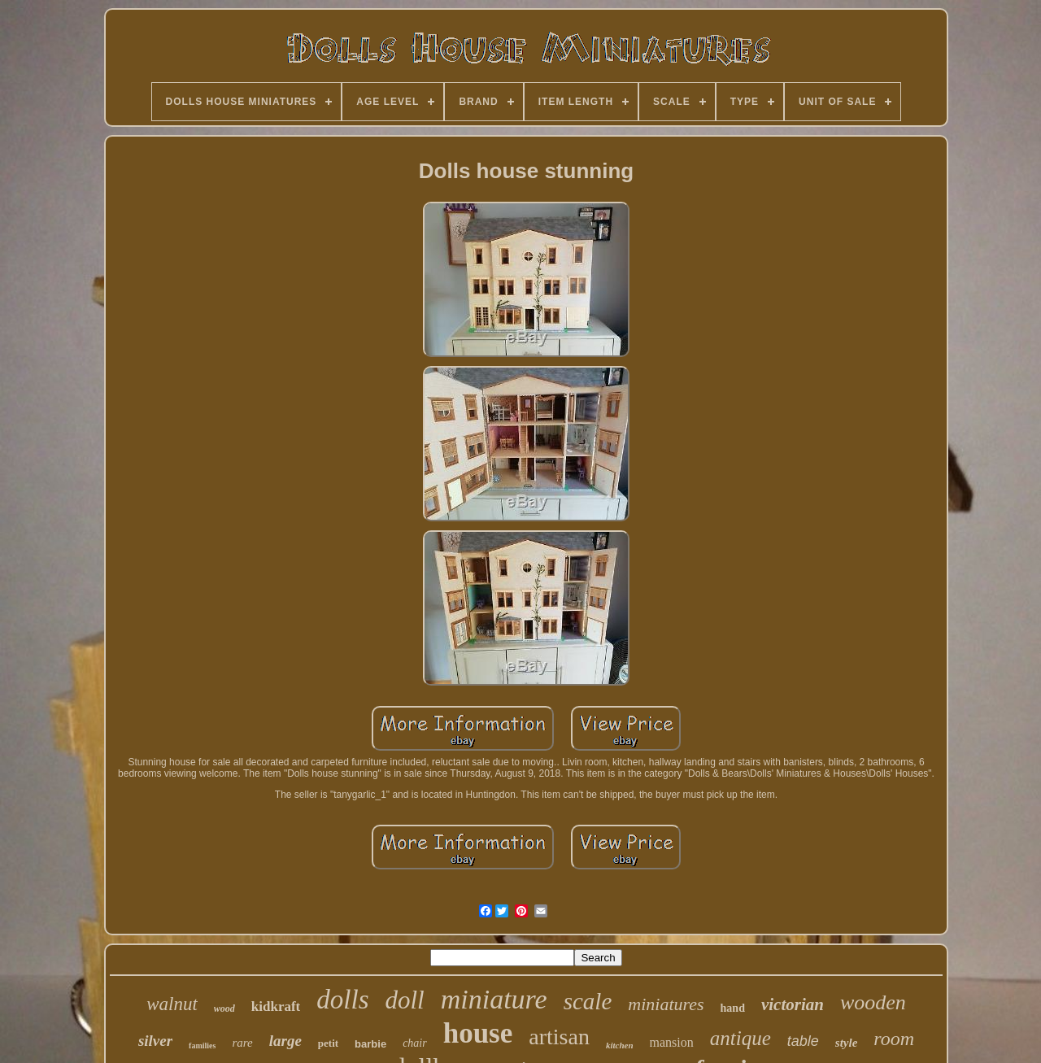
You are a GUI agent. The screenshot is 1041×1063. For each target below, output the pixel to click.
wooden (873, 1002)
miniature (494, 999)
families (202, 1045)
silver (155, 1040)
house (478, 1033)
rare (242, 1042)
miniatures (665, 1004)
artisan (559, 1036)
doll (404, 1000)
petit (328, 1043)
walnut (172, 1004)
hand (733, 1008)
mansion (672, 1042)
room (893, 1038)
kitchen (620, 1045)
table (803, 1041)
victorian (792, 1004)
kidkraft (275, 1006)
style (846, 1042)
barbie (370, 1044)
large (285, 1040)
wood (224, 1008)
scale (588, 1001)
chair (415, 1043)
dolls (342, 999)
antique (740, 1038)
